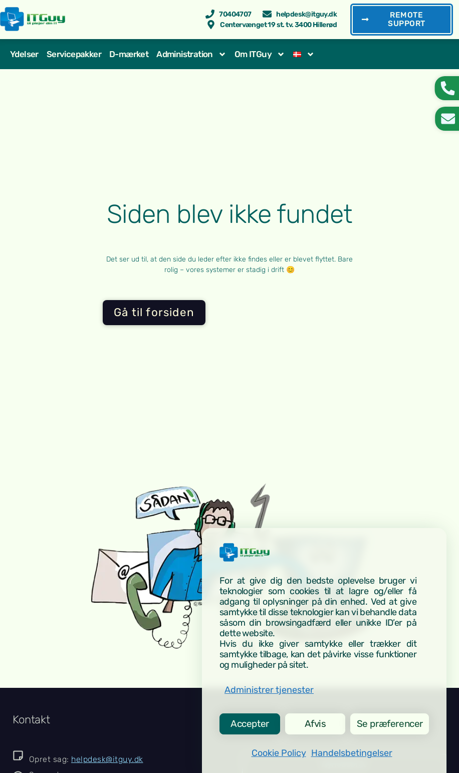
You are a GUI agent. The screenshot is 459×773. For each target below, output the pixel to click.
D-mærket (128, 55)
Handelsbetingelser (351, 752)
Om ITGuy (260, 55)
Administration (191, 55)
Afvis (313, 722)
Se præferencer (388, 722)
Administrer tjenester (269, 687)
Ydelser (24, 55)
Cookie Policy (279, 752)
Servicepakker (74, 55)
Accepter (249, 722)
